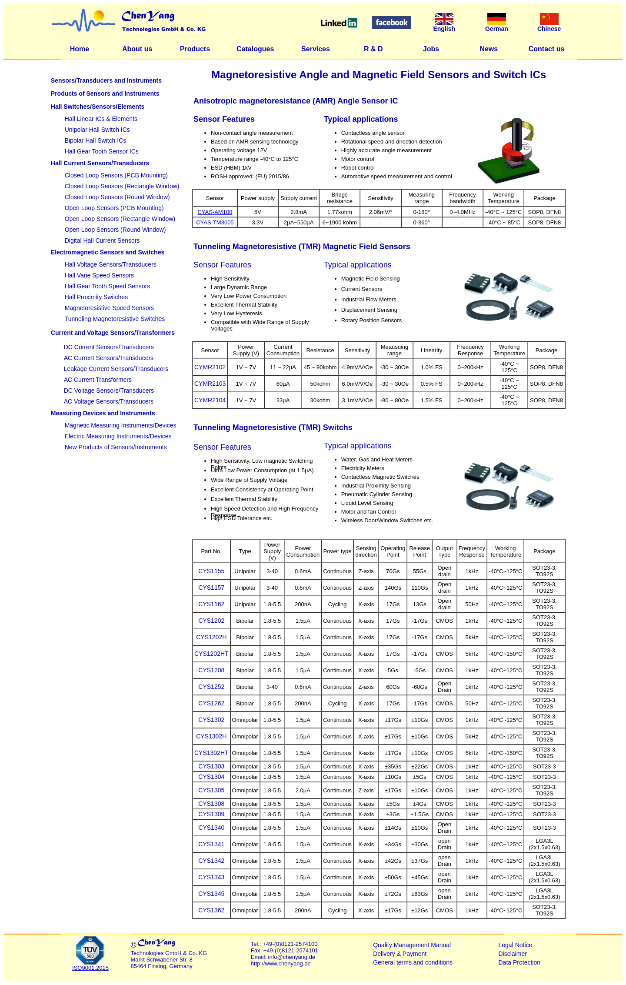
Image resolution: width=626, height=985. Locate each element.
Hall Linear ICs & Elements (101, 118)
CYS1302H (211, 736)
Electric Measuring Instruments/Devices (118, 436)
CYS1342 (211, 860)
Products (195, 49)
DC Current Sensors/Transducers (109, 347)
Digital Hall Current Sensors (102, 240)
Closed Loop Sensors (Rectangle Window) (122, 186)
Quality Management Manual (412, 945)
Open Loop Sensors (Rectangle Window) (120, 218)
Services (315, 49)
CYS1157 (211, 587)
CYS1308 (211, 803)
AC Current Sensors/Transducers (108, 357)
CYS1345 (211, 893)
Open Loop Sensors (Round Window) (115, 229)
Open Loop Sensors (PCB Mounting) (114, 207)
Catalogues (255, 49)
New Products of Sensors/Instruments (116, 447)
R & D (373, 49)
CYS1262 (211, 703)
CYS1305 (211, 790)
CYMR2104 (210, 400)
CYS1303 (211, 766)
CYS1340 (211, 827)
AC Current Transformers (98, 379)
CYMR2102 (210, 367)
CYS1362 (211, 910)
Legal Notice (516, 945)
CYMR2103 (210, 383)
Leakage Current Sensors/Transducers (116, 368)
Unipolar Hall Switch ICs (97, 129)
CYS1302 (211, 719)
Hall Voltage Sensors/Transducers (110, 264)
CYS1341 (211, 844)
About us (137, 49)
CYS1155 (211, 571)
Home (79, 49)
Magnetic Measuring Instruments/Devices (120, 425)
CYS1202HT (211, 653)
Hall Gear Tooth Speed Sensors (107, 286)
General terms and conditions (413, 962)
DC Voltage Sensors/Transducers (109, 390)
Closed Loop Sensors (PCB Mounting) (116, 175)
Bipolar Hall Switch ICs (96, 140)
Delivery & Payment (399, 953)
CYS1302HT (211, 752)
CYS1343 (211, 877)
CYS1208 (211, 670)
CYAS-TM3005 (214, 222)
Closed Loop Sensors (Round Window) (117, 197)
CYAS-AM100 (214, 212)
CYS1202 (211, 620)
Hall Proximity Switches (96, 297)
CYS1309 (211, 814)
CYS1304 (211, 776)
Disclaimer (513, 953)
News (488, 49)
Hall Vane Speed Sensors (99, 275)
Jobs (431, 49)
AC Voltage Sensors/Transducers (108, 401)
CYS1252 (211, 686)
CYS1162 (211, 604)
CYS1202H (211, 637)
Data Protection (520, 962)
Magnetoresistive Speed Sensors (109, 307)
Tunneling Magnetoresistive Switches (115, 318)
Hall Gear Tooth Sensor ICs (102, 151)
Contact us (547, 49)
